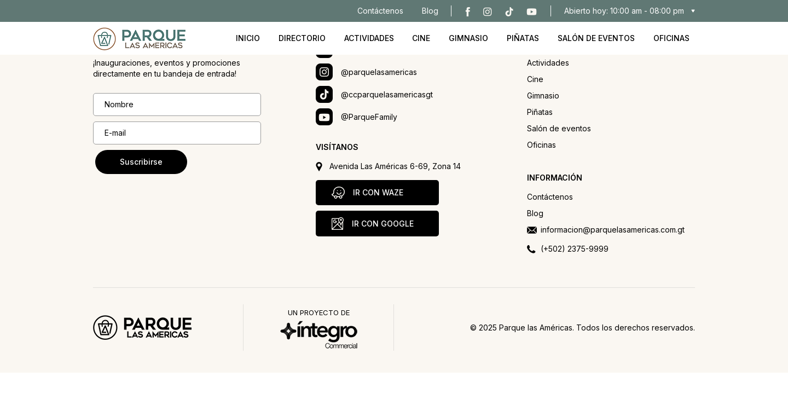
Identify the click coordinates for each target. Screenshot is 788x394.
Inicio (248, 38)
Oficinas (671, 38)
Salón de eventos (596, 38)
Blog (430, 10)
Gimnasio (468, 38)
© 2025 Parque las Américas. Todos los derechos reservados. (582, 327)
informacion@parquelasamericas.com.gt (613, 229)
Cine (421, 38)
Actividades (369, 38)
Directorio (302, 38)
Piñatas (523, 38)
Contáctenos (380, 10)
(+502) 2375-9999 (575, 248)
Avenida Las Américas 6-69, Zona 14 (395, 166)
